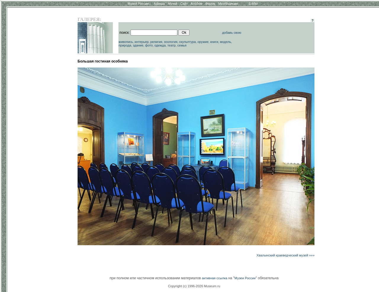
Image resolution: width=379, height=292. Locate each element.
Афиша (159, 3)
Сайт (184, 3)
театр (171, 45)
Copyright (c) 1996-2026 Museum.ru (194, 286)
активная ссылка (214, 278)
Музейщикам (228, 3)
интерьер (142, 42)
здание (138, 45)
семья (182, 45)
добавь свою (231, 32)
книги (214, 42)
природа (124, 45)
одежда (160, 45)
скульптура (187, 42)
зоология (171, 42)
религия (156, 42)
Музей (172, 3)
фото (149, 45)
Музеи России (139, 3)
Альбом (196, 3)
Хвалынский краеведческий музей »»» (285, 255)
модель (225, 42)
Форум (210, 3)
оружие (202, 42)
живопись (125, 42)
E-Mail (253, 3)
